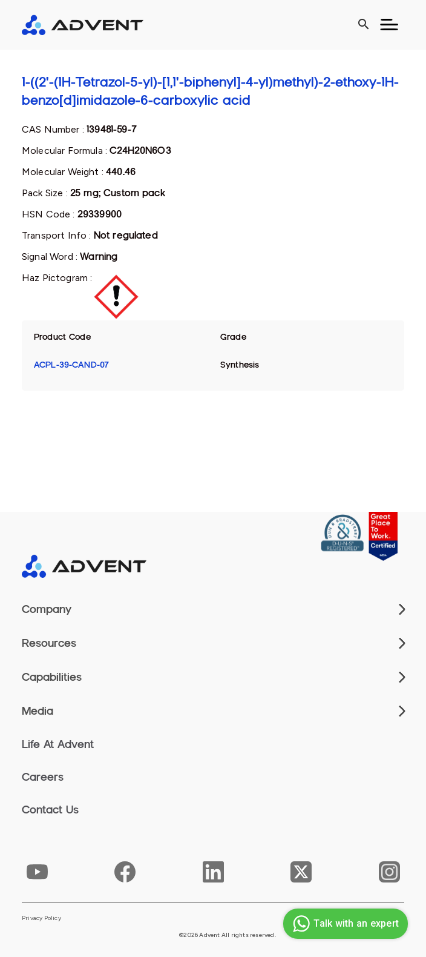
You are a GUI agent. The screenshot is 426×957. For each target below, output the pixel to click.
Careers (43, 777)
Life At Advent (58, 744)
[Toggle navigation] (389, 25)
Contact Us (50, 809)
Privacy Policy (41, 918)
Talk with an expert (344, 924)
